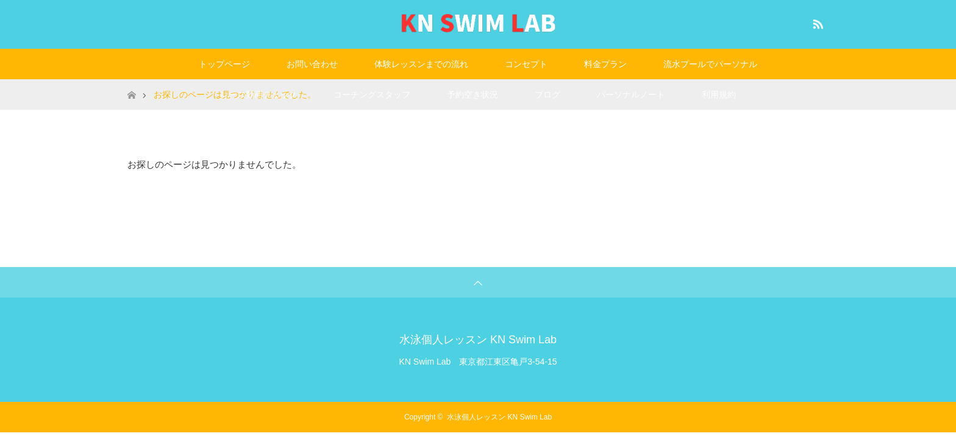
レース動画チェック (258, 94)
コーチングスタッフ (372, 94)
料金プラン (605, 64)
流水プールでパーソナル (710, 64)
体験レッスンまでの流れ (421, 64)
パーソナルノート (631, 94)
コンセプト (526, 64)
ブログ (547, 94)
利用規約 (719, 94)
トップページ (224, 64)
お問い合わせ (312, 64)
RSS (816, 22)
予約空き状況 (472, 94)
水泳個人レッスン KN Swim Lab (478, 340)
